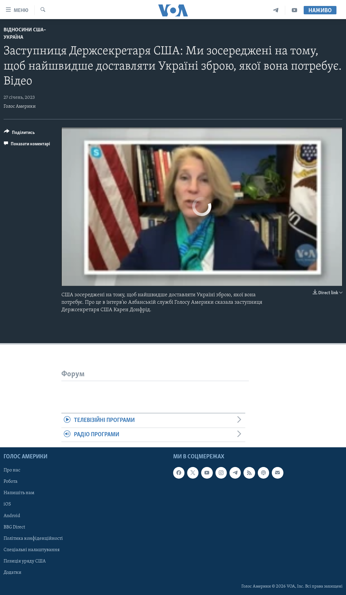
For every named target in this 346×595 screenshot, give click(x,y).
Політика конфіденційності (33, 538)
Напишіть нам (19, 493)
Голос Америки (20, 106)
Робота (11, 481)
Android (12, 516)
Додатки (12, 572)
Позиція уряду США (25, 561)
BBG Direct (14, 527)
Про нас (12, 470)
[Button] (19, 133)
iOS (7, 504)
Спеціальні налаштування (32, 550)
